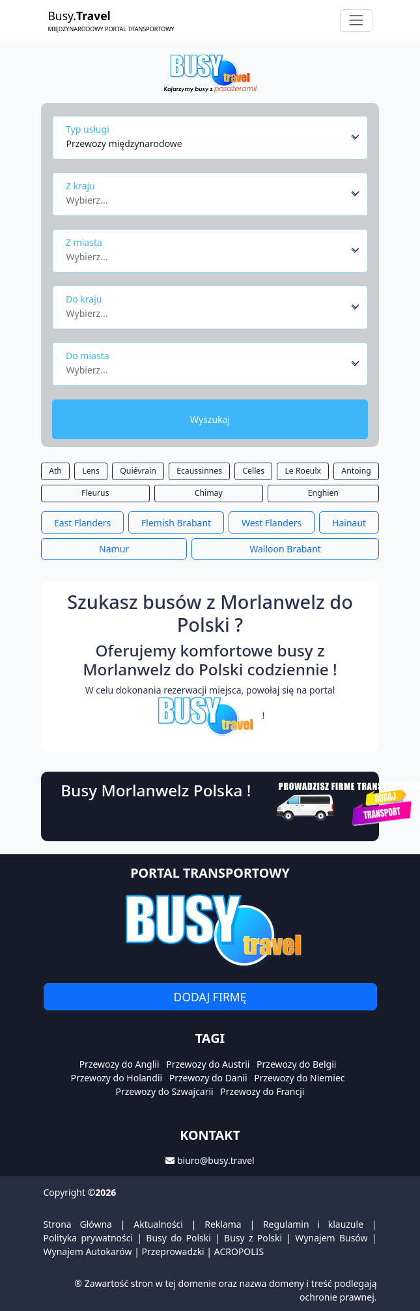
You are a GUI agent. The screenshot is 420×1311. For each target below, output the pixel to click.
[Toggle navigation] (356, 20)
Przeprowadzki (173, 1251)
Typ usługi (87, 129)
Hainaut (349, 523)
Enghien (323, 492)
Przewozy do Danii (208, 1078)
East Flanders (82, 523)
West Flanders (271, 523)
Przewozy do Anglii (119, 1064)
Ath (55, 470)
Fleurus (95, 492)
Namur (114, 549)
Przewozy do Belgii (296, 1064)
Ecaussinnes (199, 470)
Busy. (111, 20)
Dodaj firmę (210, 997)
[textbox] (206, 196)
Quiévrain (138, 470)
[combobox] (213, 137)
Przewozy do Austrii (207, 1064)
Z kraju (80, 186)
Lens (91, 470)
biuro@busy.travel (216, 1160)
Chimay (209, 492)
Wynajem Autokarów (88, 1251)
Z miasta (84, 242)
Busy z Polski (253, 1238)
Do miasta (87, 355)
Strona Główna (78, 1224)
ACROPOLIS (239, 1251)
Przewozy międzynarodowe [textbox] (124, 143)
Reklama (223, 1224)
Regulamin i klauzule (313, 1224)
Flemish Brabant (176, 523)
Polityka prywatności (88, 1238)
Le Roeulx (303, 470)
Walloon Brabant (285, 549)
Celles (253, 470)
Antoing (356, 470)
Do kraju (84, 299)
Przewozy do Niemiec (299, 1078)
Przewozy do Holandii (116, 1078)
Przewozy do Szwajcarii (165, 1091)
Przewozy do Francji (262, 1091)
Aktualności (158, 1224)
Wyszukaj (210, 419)
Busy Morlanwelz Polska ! (156, 790)
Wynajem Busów (331, 1238)
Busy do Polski (178, 1238)
